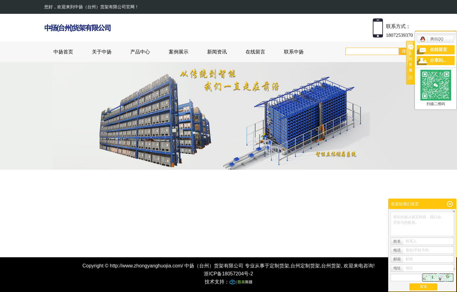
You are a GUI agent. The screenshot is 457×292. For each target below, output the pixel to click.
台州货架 (331, 265)
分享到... (438, 60)
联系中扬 (294, 51)
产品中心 (140, 51)
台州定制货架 (305, 265)
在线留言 (255, 51)
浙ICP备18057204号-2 (228, 273)
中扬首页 (63, 51)
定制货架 (279, 265)
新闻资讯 (217, 51)
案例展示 (178, 51)
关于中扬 (102, 51)
